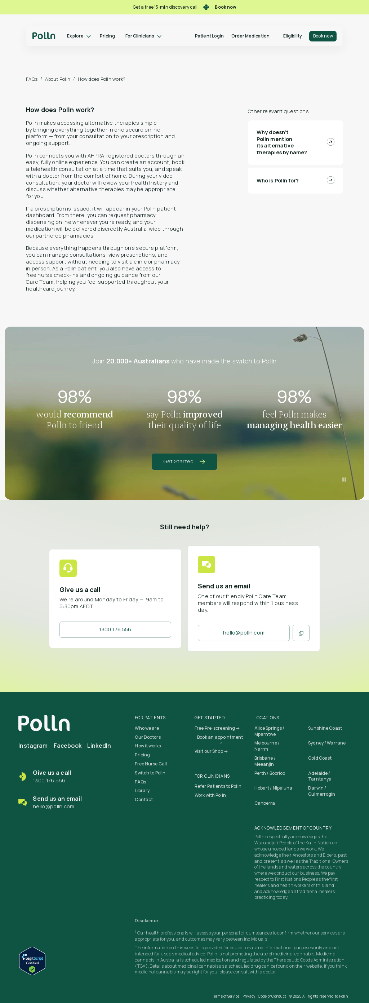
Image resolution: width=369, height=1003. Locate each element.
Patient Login (209, 36)
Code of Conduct (272, 996)
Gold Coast (320, 758)
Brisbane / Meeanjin (265, 761)
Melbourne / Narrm (267, 746)
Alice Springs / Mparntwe (269, 731)
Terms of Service (226, 996)
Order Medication (250, 36)
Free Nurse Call (151, 764)
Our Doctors (147, 737)
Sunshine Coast (325, 728)
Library (142, 790)
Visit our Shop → (211, 751)
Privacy (249, 996)
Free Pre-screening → (217, 728)
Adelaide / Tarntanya (320, 776)
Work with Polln (210, 795)
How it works (147, 746)
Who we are (147, 728)
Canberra (264, 803)
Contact (144, 799)
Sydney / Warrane (327, 743)
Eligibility (292, 36)
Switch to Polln (150, 773)
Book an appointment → (220, 740)
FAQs (31, 79)
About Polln (57, 79)
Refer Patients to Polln (218, 786)
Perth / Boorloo (269, 773)
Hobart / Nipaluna (273, 788)
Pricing (107, 36)
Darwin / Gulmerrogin (321, 791)
